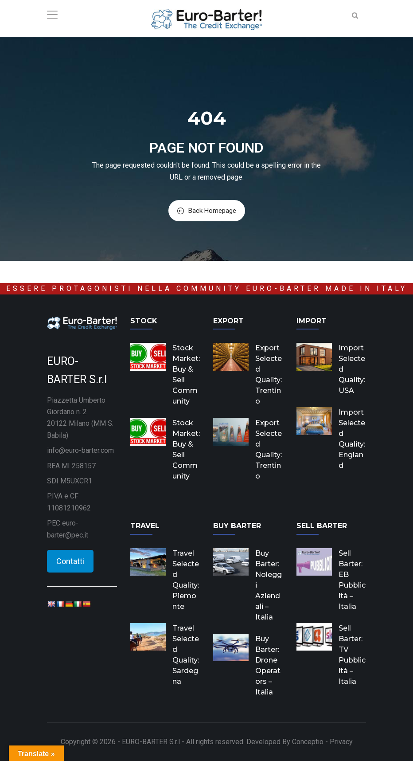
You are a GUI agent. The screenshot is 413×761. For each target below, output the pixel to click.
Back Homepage (206, 211)
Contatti (70, 561)
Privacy (341, 741)
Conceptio (307, 741)
